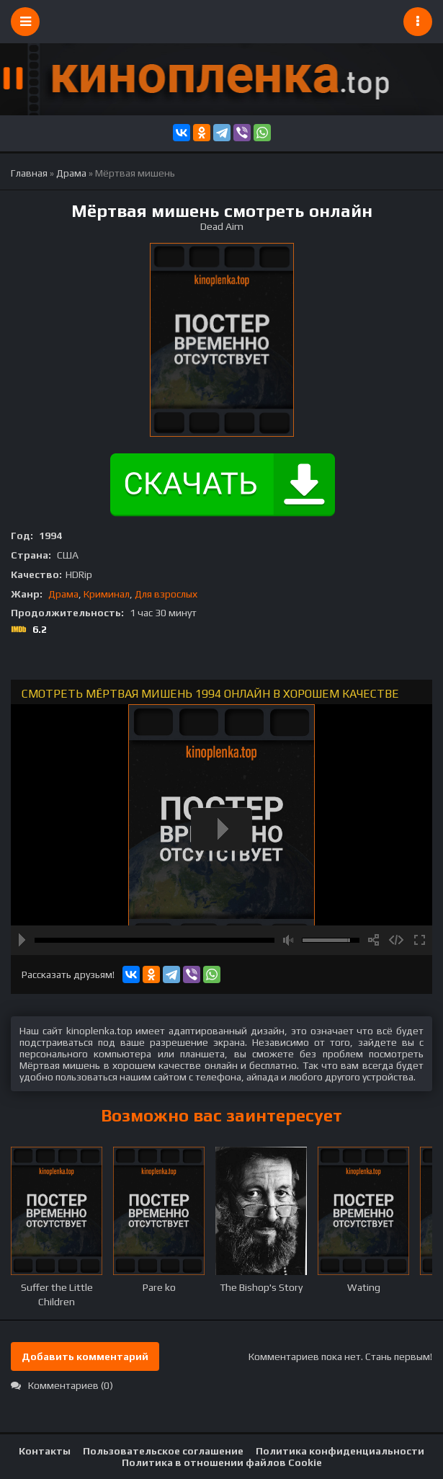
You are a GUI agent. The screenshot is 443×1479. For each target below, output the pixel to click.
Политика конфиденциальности (340, 1451)
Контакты (45, 1451)
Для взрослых (166, 594)
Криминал (107, 594)
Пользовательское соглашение (163, 1451)
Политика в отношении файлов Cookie (222, 1462)
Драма (63, 594)
